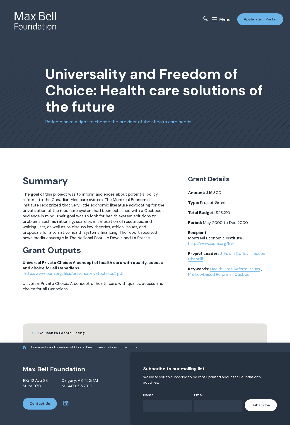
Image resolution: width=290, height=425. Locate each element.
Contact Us (39, 403)
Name (148, 394)
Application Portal (260, 19)
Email (198, 394)
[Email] (218, 405)
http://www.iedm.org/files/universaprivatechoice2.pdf (73, 273)
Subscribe (260, 405)
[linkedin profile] (66, 403)
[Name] (167, 405)
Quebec (241, 274)
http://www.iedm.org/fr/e (211, 243)
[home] (24, 346)
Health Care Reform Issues (235, 268)
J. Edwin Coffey (234, 253)
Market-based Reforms (210, 274)
